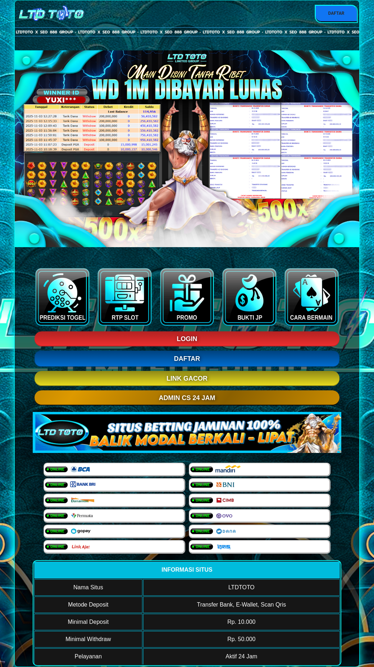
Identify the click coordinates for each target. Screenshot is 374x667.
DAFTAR (336, 13)
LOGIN (187, 338)
